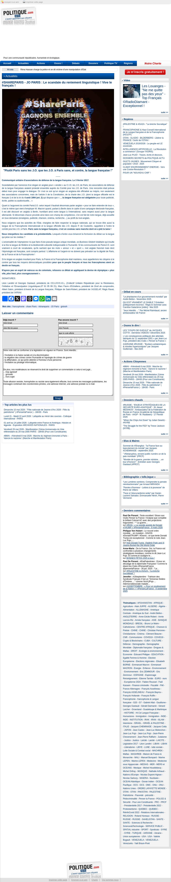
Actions (41, 63)
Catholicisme (129, 627)
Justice (127, 740)
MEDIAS (144, 764)
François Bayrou (153, 692)
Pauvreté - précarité (144, 795)
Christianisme (129, 634)
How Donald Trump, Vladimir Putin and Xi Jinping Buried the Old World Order (143, 544)
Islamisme (127, 723)
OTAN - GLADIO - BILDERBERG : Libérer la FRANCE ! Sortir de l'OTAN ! (143, 139)
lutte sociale (157, 747)
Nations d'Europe (131, 774)
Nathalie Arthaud (156, 771)
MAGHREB (136, 754)
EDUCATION (157, 654)
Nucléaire (154, 778)
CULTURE (156, 641)
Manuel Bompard (149, 757)
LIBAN (156, 744)
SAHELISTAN (148, 819)
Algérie (162, 606)
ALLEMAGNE (142, 610)
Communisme (135, 637)
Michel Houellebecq (152, 768)
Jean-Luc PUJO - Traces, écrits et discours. (143, 155)
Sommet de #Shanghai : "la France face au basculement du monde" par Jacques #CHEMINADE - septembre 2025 (142, 448)
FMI (162, 685)
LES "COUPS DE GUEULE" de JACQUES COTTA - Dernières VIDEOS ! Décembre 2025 (144, 331)
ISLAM (161, 720)
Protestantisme (130, 809)
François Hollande (131, 695)
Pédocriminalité (130, 799)
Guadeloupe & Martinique (155, 709)
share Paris (31, 306)
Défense (127, 644)
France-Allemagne (131, 689)
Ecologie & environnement (151, 651)
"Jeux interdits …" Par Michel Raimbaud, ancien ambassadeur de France (145, 311)
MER (152, 764)
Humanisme (128, 716)
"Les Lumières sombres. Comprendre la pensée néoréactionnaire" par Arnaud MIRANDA (145, 483)
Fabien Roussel (149, 682)
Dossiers (93, 63)
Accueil (7, 63)
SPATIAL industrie (131, 829)
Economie (127, 654)
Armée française (142, 620)
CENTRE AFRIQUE (146, 627)
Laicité (152, 740)
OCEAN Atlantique (131, 781)
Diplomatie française (142, 647)
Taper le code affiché (66, 333)
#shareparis (43, 306)
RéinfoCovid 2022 (131, 812)
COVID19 (148, 637)
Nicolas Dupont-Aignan (151, 774)
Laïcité (144, 740)
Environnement (159, 668)
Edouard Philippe (142, 654)
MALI (136, 757)
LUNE (147, 747)
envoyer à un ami (11, 2)
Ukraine (157, 833)
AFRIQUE (158, 603)
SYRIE (164, 829)
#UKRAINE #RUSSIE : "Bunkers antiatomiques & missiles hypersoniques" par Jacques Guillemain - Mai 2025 (144, 346)
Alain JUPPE (140, 606)
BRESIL (139, 623)
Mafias (126, 754)
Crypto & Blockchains (133, 641)
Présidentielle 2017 (133, 805)
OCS (135, 785)
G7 (140, 702)
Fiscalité (154, 685)
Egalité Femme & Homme (134, 658)
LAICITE (160, 740)
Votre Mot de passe (10, 328)
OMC (148, 785)
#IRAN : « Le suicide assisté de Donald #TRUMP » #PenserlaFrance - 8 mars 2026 (143, 526)
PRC (157, 802)
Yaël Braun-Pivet (142, 843)
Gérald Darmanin (149, 706)
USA (144, 836)
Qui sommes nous (110, 880)
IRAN (153, 720)
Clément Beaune (153, 634)
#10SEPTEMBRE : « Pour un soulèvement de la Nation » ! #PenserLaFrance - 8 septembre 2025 (145, 588)
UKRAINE (147, 833)
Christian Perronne (156, 630)
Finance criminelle (140, 685)
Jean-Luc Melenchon (155, 730)
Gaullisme (161, 702)
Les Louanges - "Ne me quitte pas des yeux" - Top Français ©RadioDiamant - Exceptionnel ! (144, 96)
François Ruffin (148, 695)
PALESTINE (155, 792)
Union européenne (131, 836)
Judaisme (162, 737)
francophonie (18, 306)
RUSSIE (155, 816)
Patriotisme (128, 795)
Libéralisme (129, 747)
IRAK (146, 720)
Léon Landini (145, 744)
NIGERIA (144, 778)
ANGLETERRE (130, 616)
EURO (158, 678)
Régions (128, 63)
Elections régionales (145, 661)
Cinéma (140, 634)
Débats (75, 63)
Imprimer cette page (58, 880)
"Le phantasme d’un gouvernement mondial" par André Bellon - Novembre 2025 (145, 298)
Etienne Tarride (146, 678)
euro (165, 678)
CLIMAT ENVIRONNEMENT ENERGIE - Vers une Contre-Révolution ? (144, 168)
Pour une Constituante (142, 802)
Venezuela (128, 843)
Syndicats (154, 829)
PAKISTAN (143, 792)
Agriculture (128, 606)
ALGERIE (152, 606)
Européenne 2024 (132, 682)
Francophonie (129, 699)
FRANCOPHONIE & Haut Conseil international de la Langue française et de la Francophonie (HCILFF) (144, 132)
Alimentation (128, 610)
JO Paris (55, 306)
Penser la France (147, 799)
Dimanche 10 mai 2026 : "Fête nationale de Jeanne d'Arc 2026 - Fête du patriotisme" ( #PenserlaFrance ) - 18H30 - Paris (37, 411)
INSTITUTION (136, 720)
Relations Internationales (152, 812)
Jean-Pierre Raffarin (147, 737)
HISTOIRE (129, 713)
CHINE (134, 630)
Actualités (23, 63)
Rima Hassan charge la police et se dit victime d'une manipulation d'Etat (53, 69)
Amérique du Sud (140, 613)
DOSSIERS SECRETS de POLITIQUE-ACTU (144, 158)
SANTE (159, 819)
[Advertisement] (106, 33)
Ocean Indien (148, 781)
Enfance (146, 668)
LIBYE (139, 747)
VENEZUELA (138, 840)
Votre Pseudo (63, 328)
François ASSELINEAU (133, 692)
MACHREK (157, 750)
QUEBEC (143, 809)
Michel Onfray (129, 771)
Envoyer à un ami (79, 880)
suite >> (164, 112)
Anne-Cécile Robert (148, 616)
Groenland (136, 709)
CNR (125, 637)
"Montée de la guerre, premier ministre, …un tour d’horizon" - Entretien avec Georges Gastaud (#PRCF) (143, 462)
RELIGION (128, 816)
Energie (137, 668)
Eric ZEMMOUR (147, 671)
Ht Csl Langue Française (147, 713)
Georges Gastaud (131, 706)
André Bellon (156, 613)
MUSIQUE (142, 771)
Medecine (151, 761)
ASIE (154, 620)
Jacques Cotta (160, 726)
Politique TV (110, 63)
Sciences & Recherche (142, 823)
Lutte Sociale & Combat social (136, 750)
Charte (95, 880)
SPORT (144, 829)
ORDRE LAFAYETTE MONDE (151, 788)
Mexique (137, 768)
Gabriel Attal (149, 702)
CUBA (147, 641)
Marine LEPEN (138, 761)
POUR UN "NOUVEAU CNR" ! (137, 173)
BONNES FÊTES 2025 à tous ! (140, 558)
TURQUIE (136, 833)
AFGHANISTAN (144, 603)
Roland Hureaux (142, 816)
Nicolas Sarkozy (130, 778)
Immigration (141, 716)
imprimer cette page (34, 2)
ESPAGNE (138, 675)
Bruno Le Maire (152, 623)
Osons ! (58, 63)
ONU (154, 785)
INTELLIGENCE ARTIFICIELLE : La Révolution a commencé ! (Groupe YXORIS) (144, 150)
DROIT (134, 651)
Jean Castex (138, 730)
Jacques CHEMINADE (141, 726)
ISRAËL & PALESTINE (153, 723)
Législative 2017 (130, 744)
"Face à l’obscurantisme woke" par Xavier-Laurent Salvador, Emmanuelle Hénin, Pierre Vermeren (143, 495)
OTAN (125, 792)
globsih (64, 306)
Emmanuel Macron (140, 665)
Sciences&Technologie (133, 826)
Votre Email (7, 323)
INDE (163, 716)
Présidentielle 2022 (152, 805)
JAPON (127, 730)
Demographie (138, 644)
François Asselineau (151, 689)
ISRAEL (137, 723)
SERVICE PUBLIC (153, 826)
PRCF (164, 802)
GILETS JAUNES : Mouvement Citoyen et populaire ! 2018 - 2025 (142, 162)
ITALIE (126, 726)
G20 (135, 702)
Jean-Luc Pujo (129, 733)
